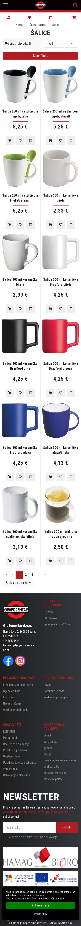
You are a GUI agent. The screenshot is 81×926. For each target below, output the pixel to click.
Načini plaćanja (12, 703)
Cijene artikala (11, 691)
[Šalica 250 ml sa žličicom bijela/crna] (10, 140)
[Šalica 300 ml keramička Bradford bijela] (50, 309)
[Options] (40, 914)
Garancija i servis (54, 691)
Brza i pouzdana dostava (18, 684)
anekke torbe (51, 766)
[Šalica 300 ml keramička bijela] (50, 224)
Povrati (48, 684)
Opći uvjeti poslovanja (16, 744)
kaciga (48, 754)
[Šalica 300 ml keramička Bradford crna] (10, 393)
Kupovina (8, 697)
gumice (48, 748)
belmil (47, 735)
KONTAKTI (9, 731)
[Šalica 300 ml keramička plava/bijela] (50, 477)
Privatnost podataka (15, 750)
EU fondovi (50, 618)
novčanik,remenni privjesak (60, 760)
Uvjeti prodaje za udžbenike (19, 762)
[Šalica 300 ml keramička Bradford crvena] (50, 393)
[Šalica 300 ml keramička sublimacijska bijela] (10, 561)
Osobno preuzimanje (15, 709)
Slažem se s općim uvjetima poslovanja (33, 837)
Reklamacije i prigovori (57, 697)
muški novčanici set (56, 772)
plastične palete (53, 779)
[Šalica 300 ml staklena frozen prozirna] (50, 561)
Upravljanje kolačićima (57, 624)
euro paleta (50, 741)
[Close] (40, 905)
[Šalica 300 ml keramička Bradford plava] (10, 477)
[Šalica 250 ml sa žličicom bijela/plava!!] (50, 140)
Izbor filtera (40, 56)
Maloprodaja (10, 737)
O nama (48, 612)
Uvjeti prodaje (11, 756)
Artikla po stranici (17, 583)
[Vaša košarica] (74, 17)
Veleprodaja (10, 769)
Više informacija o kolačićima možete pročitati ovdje (35, 898)
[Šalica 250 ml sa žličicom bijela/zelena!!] (10, 224)
